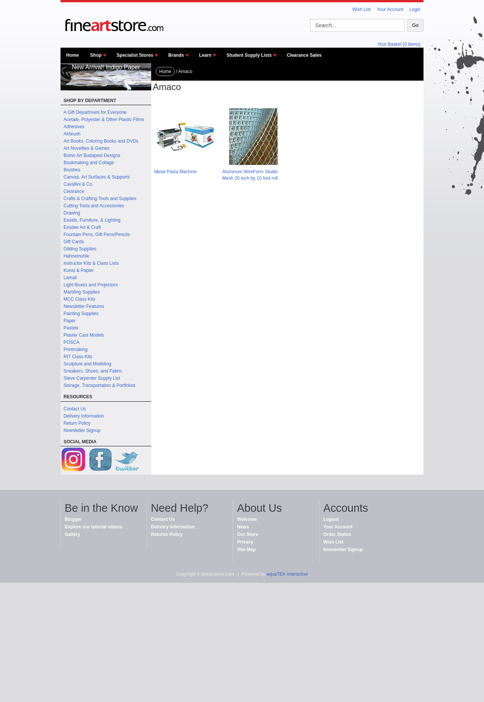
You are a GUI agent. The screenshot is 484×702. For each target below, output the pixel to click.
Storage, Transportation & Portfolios (99, 385)
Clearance (74, 191)
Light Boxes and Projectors (91, 284)
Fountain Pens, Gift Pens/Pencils (97, 234)
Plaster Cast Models (84, 335)
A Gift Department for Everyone (95, 112)
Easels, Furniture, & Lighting (92, 220)
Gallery (72, 534)
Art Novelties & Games (86, 148)
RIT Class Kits (78, 356)
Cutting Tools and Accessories (94, 205)
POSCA (71, 342)
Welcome (247, 519)
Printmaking (75, 349)
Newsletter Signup (82, 430)
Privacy (245, 542)
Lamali (70, 277)
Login (415, 9)
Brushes (72, 169)
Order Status (337, 534)
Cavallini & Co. (78, 184)
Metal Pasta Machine (175, 171)
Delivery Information (84, 416)
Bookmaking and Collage (89, 162)
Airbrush (72, 134)
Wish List (361, 9)
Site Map (246, 549)
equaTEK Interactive (287, 574)
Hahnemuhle (76, 256)
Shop (95, 55)
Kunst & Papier (79, 270)
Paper (70, 320)
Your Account (390, 9)
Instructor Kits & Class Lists (91, 263)
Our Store (247, 534)
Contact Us (75, 409)
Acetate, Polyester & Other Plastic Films (104, 119)
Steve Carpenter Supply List (92, 378)
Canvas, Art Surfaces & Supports (97, 177)
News (243, 527)
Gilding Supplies (80, 249)
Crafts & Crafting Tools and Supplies (100, 198)
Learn (205, 55)
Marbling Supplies (81, 292)
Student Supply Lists (248, 55)
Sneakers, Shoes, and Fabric (93, 371)
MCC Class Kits (79, 299)
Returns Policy (167, 534)
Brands (176, 55)
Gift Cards (74, 241)
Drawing (72, 213)
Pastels (71, 328)
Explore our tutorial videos (93, 527)
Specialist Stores (134, 55)
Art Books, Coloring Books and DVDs (101, 141)
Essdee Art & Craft (82, 227)
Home (72, 55)
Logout (331, 519)
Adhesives (74, 126)
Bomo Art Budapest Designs (92, 155)
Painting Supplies (81, 313)
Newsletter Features (84, 306)
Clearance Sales (304, 55)
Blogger (73, 519)
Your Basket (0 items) (398, 44)
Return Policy (77, 423)
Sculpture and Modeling (87, 364)
